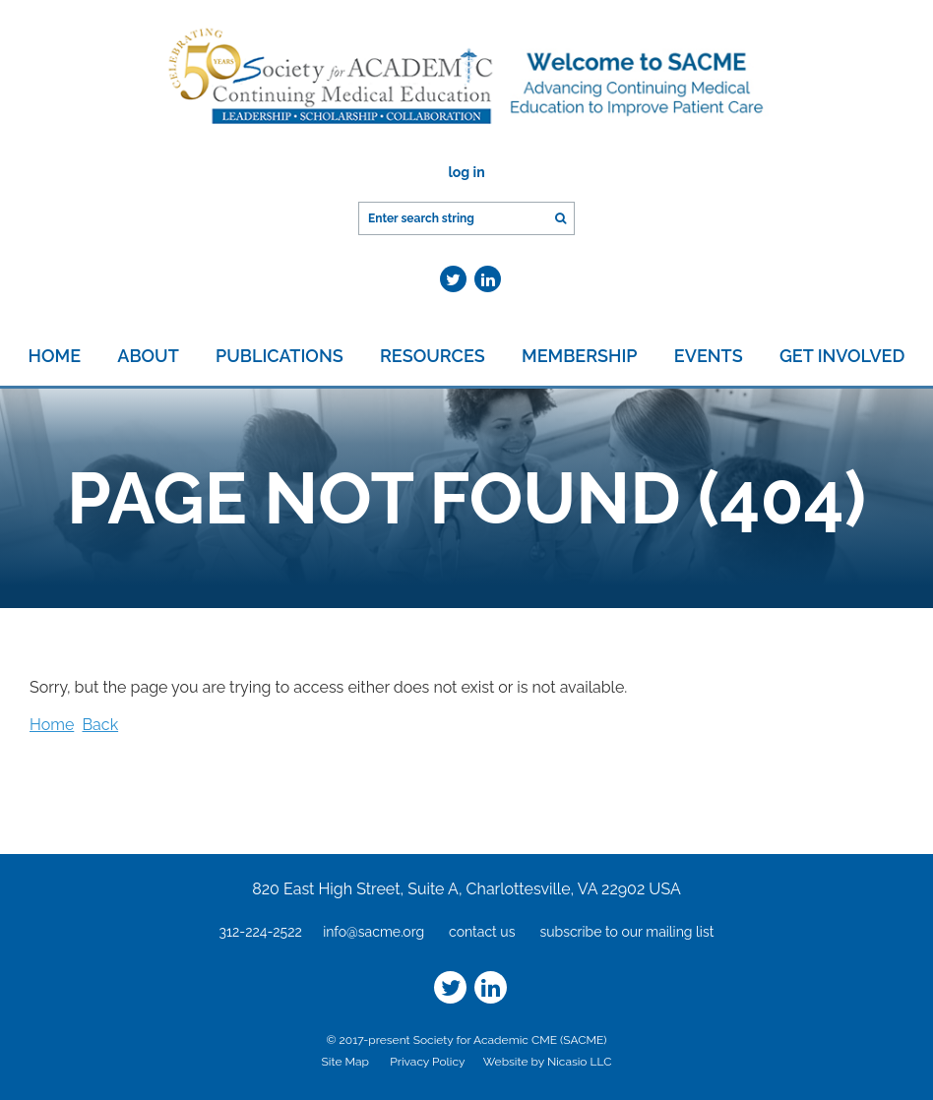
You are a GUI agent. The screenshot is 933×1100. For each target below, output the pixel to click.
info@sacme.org (373, 932)
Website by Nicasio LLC (547, 1062)
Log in (466, 172)
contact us (482, 932)
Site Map (345, 1062)
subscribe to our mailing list (626, 932)
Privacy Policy (427, 1062)
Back (100, 724)
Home (52, 724)
